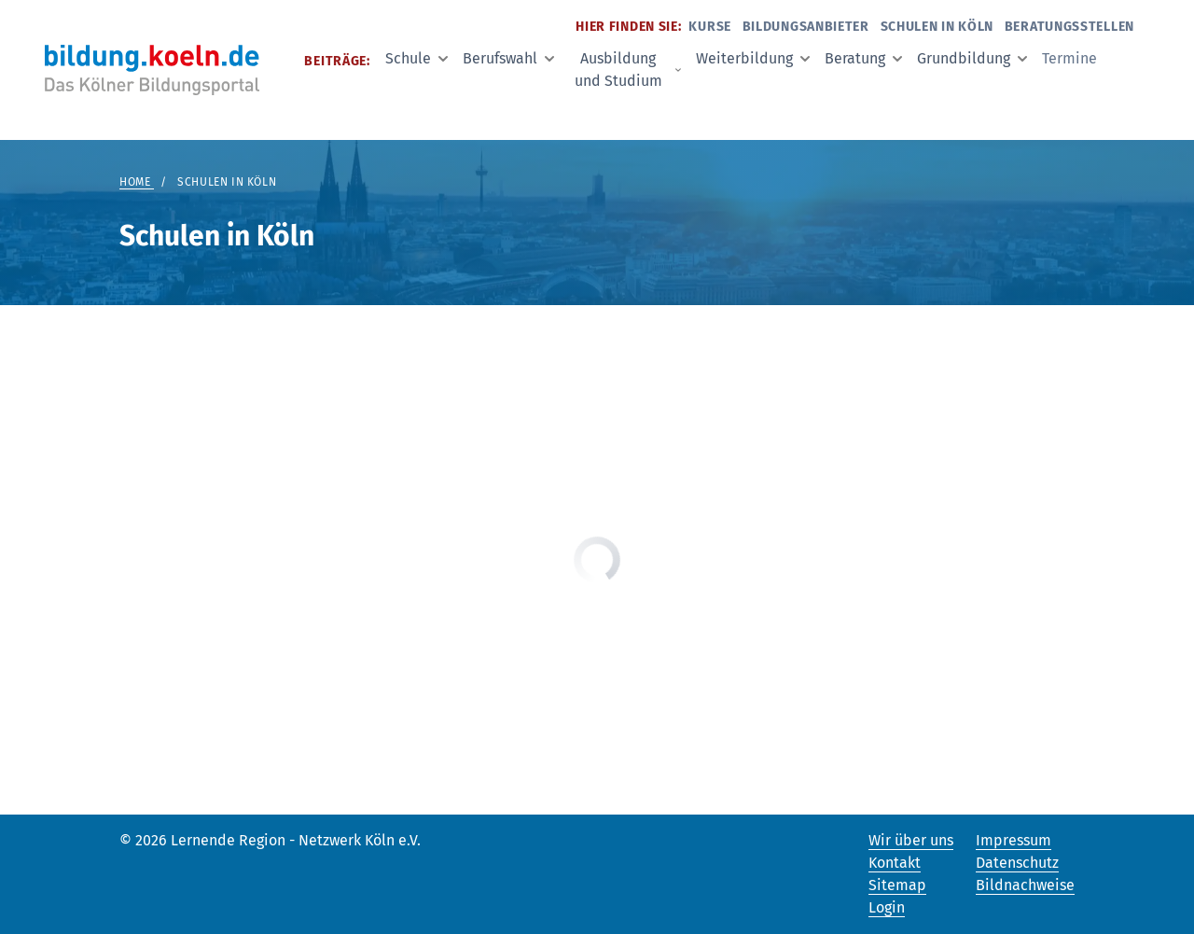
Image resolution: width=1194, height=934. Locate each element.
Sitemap (897, 885)
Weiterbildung (753, 58)
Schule (416, 58)
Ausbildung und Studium (628, 69)
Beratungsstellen (1069, 27)
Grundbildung (972, 58)
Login (886, 907)
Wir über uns (910, 840)
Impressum (1013, 840)
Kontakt (894, 862)
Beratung (863, 58)
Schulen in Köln (937, 27)
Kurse (709, 27)
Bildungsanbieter (806, 27)
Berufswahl (508, 58)
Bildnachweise (1025, 885)
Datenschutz (1017, 862)
